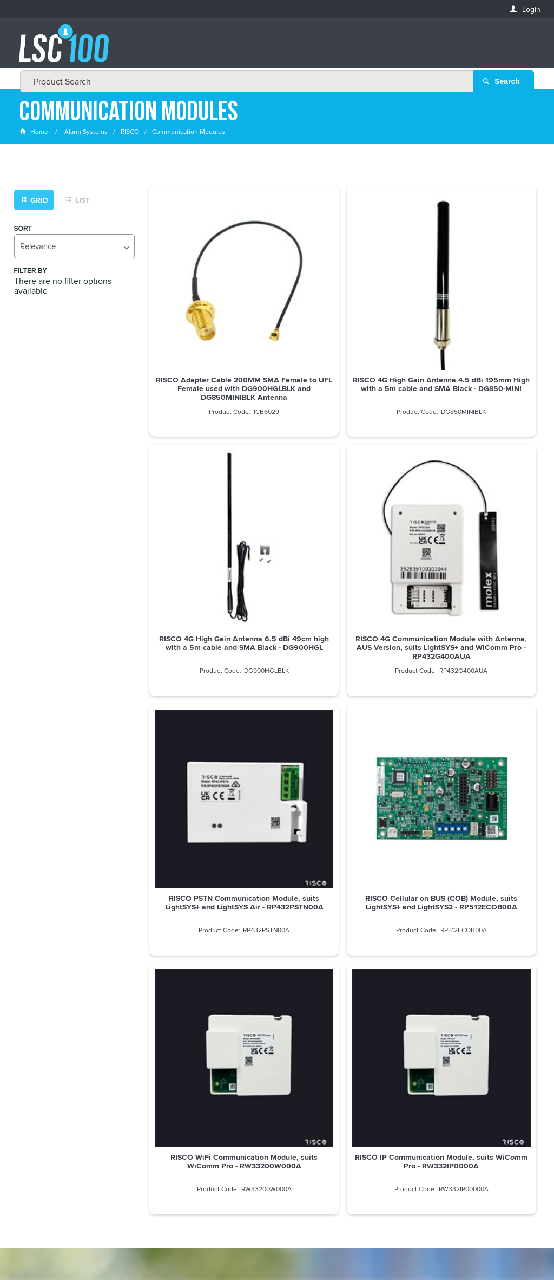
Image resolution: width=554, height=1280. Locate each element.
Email (29, 1025)
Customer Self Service (272, 1241)
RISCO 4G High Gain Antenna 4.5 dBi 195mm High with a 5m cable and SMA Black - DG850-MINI (342, 327)
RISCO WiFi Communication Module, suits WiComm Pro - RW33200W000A (211, 714)
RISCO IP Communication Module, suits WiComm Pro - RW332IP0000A (343, 714)
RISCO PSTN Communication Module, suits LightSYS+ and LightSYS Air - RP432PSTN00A (342, 519)
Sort (23, 229)
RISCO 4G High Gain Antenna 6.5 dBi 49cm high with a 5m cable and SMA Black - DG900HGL (474, 327)
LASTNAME (37, 1104)
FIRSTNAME (38, 1064)
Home (34, 132)
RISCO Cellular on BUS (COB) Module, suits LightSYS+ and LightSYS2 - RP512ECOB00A (474, 519)
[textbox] (274, 48)
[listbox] (74, 247)
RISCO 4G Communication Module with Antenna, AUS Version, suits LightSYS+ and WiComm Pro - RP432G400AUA (211, 523)
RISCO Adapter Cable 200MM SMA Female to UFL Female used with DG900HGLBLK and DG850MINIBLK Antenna (211, 327)
